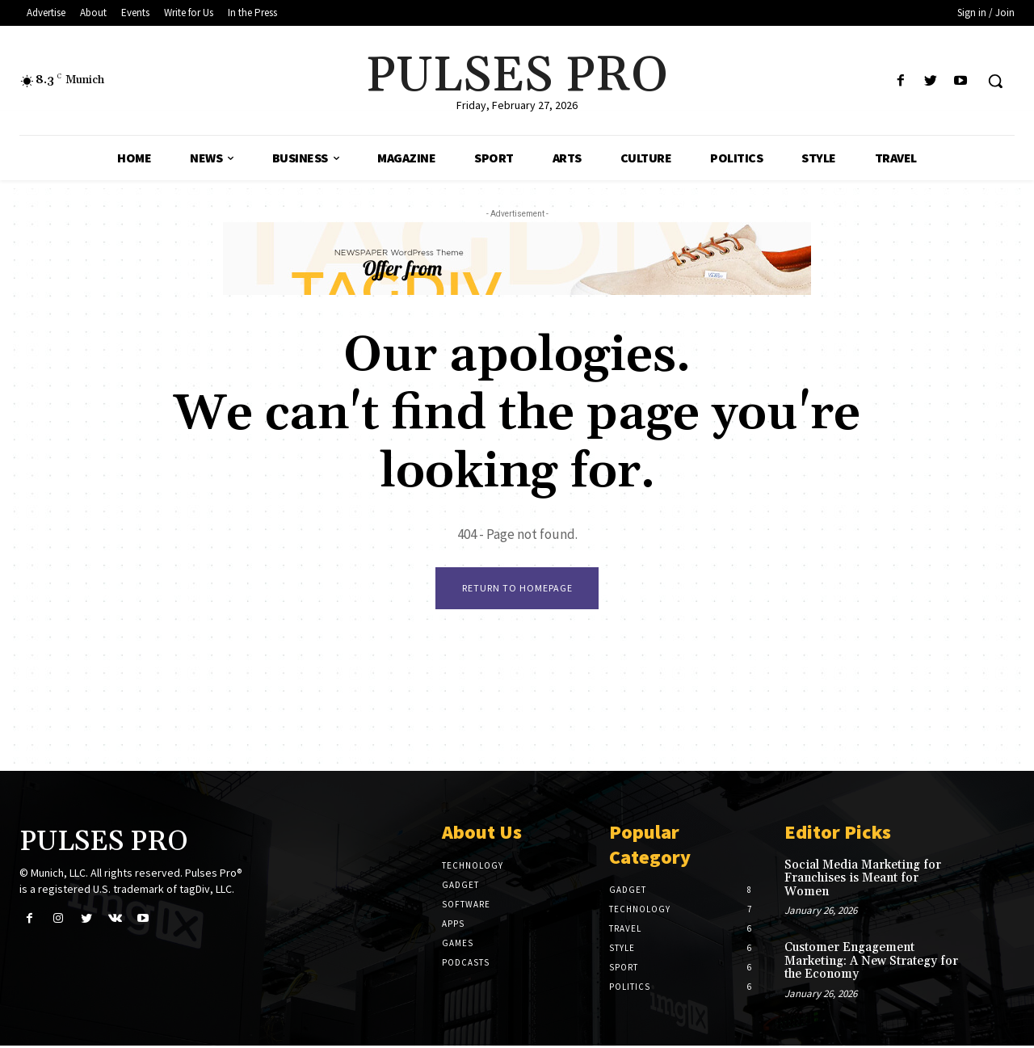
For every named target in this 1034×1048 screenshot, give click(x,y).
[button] (995, 80)
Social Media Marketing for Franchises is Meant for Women (862, 881)
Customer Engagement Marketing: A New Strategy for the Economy (871, 963)
